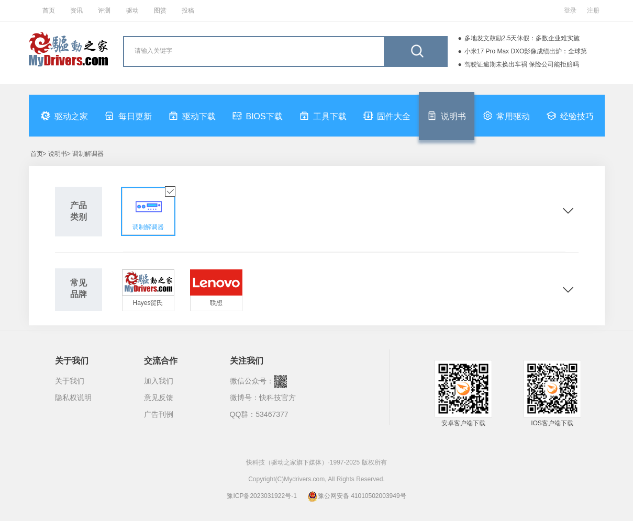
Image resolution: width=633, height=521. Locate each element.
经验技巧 (570, 116)
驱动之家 (64, 116)
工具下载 (323, 116)
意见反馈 (158, 397)
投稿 (188, 10)
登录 (570, 10)
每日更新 (128, 116)
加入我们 (158, 381)
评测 (104, 10)
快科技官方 (277, 397)
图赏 (160, 10)
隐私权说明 (73, 397)
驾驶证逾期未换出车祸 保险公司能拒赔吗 (521, 64)
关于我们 (69, 381)
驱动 (132, 10)
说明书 (446, 116)
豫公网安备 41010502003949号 (356, 496)
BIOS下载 (257, 116)
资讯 (76, 10)
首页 (48, 10)
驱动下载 (192, 116)
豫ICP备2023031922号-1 (261, 496)
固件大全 (386, 116)
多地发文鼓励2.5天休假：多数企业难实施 (522, 38)
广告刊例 (158, 414)
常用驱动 (506, 116)
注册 (593, 10)
